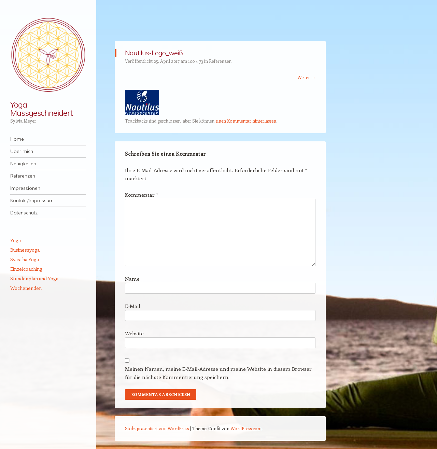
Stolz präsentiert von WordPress (157, 428)
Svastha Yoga (24, 259)
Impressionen (25, 188)
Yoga (15, 240)
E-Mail (132, 306)
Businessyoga (25, 250)
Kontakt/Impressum (32, 200)
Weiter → (306, 77)
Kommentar (141, 194)
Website (134, 333)
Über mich (21, 151)
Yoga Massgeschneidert (41, 108)
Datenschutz (24, 213)
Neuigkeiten (23, 163)
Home (17, 139)
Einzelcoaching (26, 269)
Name (132, 278)
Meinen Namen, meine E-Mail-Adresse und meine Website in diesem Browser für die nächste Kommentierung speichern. (218, 372)
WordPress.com (246, 428)
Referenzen (22, 176)
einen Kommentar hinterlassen (245, 121)
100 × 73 (195, 61)
